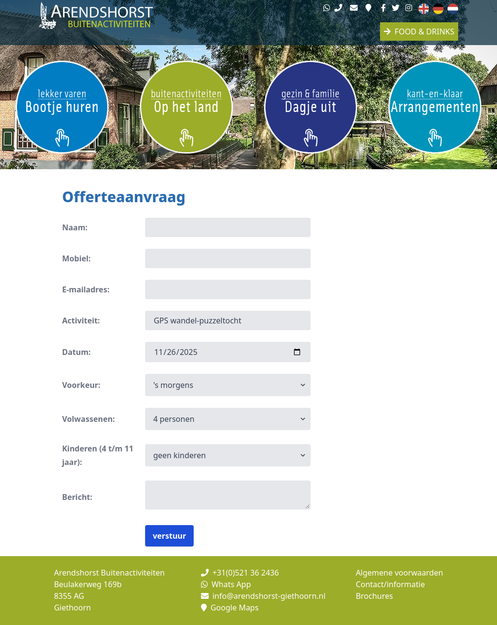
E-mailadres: (85, 289)
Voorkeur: (81, 385)
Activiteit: (81, 320)
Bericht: (77, 497)
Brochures (374, 596)
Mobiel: (76, 258)
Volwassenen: (88, 419)
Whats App (226, 584)
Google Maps (230, 607)
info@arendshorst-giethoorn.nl (263, 596)
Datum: (76, 352)
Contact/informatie (390, 584)
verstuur (169, 535)
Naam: (74, 227)
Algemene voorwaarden (399, 572)
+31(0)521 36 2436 (240, 572)
